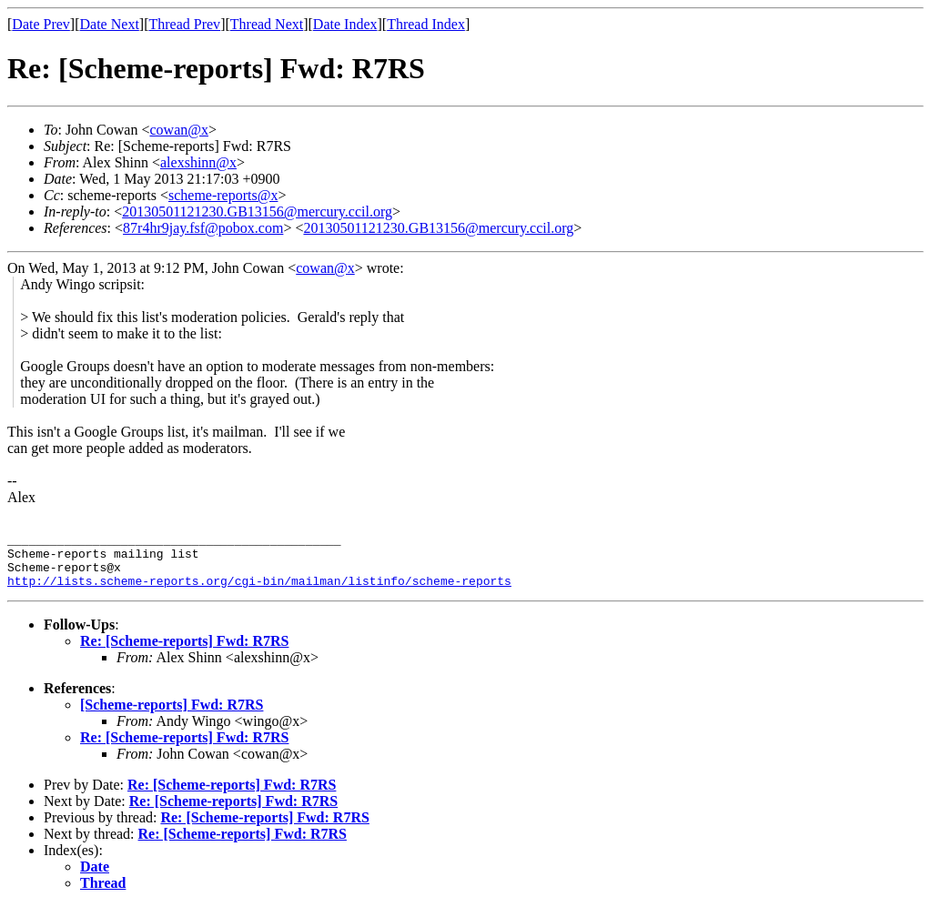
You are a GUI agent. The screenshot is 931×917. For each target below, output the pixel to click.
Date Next (109, 24)
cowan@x (178, 129)
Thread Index (426, 24)
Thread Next (266, 24)
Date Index (345, 24)
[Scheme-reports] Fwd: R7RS (171, 715)
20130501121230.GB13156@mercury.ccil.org (257, 211)
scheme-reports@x (223, 195)
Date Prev (41, 24)
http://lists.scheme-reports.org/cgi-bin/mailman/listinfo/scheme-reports (259, 591)
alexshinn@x (198, 162)
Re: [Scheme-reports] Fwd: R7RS (184, 652)
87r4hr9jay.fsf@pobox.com (203, 228)
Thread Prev (184, 24)
